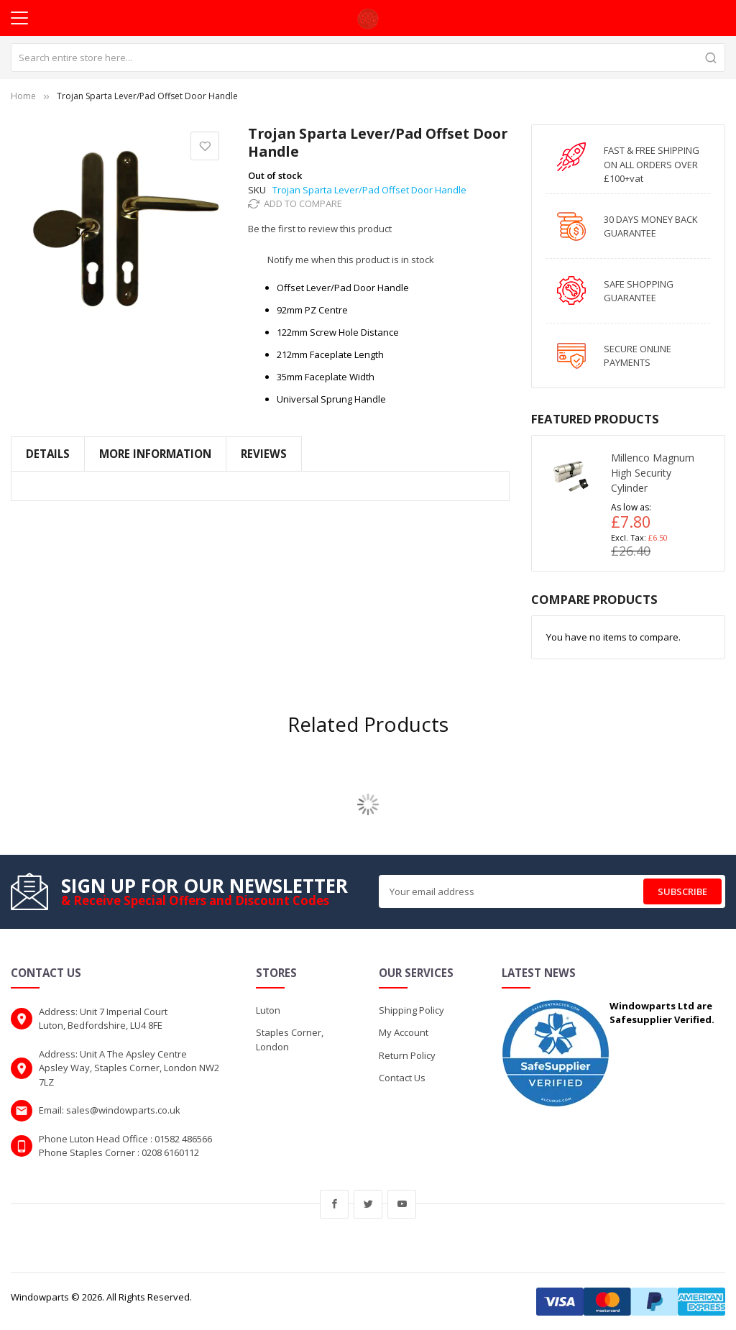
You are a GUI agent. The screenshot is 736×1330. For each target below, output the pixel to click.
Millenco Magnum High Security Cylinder (652, 473)
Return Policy (407, 1055)
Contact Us (402, 1077)
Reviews (264, 453)
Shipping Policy (411, 1010)
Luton (268, 1010)
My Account (403, 1032)
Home (23, 96)
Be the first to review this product (320, 228)
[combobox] (368, 57)
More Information (155, 453)
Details (48, 453)
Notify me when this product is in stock (350, 259)
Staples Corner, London (289, 1039)
